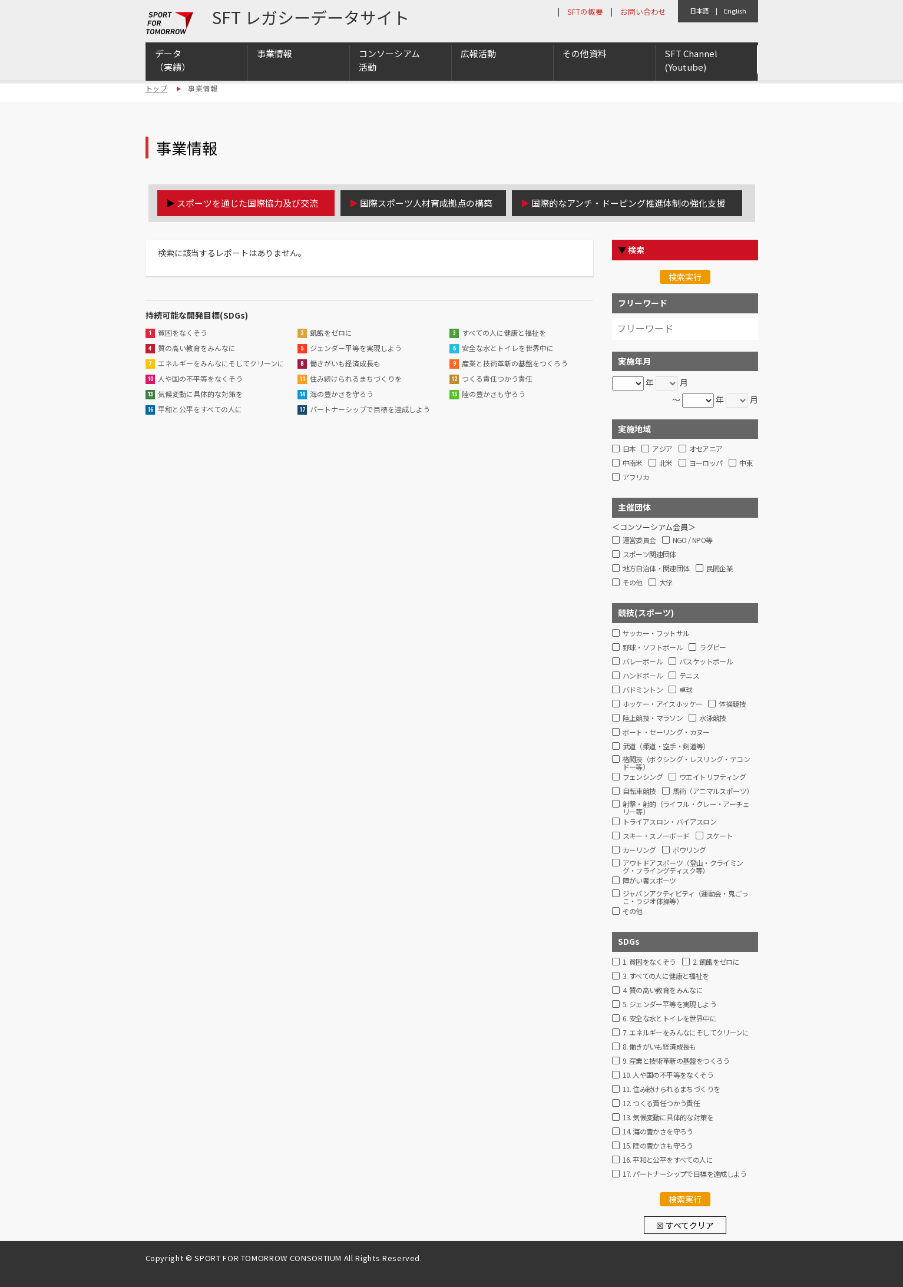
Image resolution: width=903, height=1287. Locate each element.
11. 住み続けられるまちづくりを (671, 1089)
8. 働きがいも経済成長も (659, 1047)
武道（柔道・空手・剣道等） (666, 746)
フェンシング (643, 777)
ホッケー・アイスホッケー (663, 704)
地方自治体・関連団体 (656, 568)
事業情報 (274, 54)
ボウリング (689, 850)
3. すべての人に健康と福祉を (666, 976)
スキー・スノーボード (656, 836)
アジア (662, 449)
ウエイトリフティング (712, 777)
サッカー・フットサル (656, 633)
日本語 (699, 10)
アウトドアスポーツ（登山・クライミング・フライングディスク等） (683, 865)
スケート (719, 836)
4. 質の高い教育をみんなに (663, 990)
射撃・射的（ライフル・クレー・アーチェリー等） (686, 806)
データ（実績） (172, 61)
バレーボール (643, 661)
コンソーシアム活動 (389, 61)
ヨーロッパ (706, 463)
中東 (746, 463)
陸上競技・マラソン (653, 718)
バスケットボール (706, 661)
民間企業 (719, 568)
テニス (689, 675)
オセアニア (706, 449)
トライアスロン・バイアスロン (670, 822)
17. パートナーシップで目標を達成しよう (685, 1174)
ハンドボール (643, 675)
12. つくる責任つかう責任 (661, 1103)
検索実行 (685, 277)
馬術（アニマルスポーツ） (713, 791)
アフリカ (636, 477)
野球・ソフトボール (653, 647)
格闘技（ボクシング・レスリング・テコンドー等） (686, 761)
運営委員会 (639, 540)
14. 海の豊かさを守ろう (658, 1131)
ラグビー (712, 647)
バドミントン (643, 690)
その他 (633, 582)
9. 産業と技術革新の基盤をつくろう (676, 1061)
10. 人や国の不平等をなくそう (668, 1075)
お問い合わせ (643, 11)
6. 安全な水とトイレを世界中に (669, 1018)
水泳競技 (712, 718)
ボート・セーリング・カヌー (666, 732)
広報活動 (478, 54)
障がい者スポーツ (649, 880)
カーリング (639, 850)
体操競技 (732, 704)
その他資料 (585, 54)
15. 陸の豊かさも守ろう (658, 1146)
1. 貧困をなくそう (649, 962)
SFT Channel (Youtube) (690, 61)
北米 (666, 463)
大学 (666, 582)
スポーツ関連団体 (649, 554)
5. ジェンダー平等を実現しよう (669, 1004)
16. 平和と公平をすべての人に (668, 1160)
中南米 (633, 463)
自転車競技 (639, 791)
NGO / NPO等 (693, 540)
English (735, 10)
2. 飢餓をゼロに (716, 962)
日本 (629, 449)
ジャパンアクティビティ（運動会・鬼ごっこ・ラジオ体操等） (686, 895)
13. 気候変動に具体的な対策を (668, 1117)
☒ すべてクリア (685, 1225)
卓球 (686, 690)
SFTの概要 (585, 11)
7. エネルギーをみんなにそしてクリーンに (686, 1032)
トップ (156, 88)
